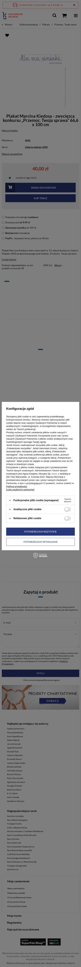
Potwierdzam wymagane (41, 541)
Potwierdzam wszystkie (40, 531)
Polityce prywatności (16, 486)
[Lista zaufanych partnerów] (20, 489)
